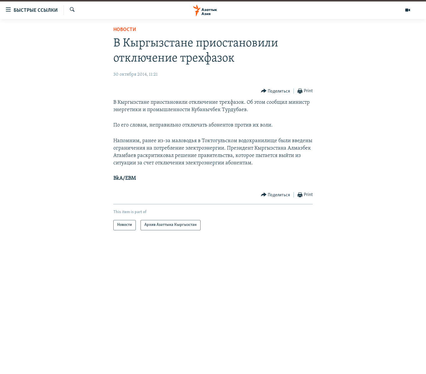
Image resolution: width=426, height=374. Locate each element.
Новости (124, 30)
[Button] (275, 91)
